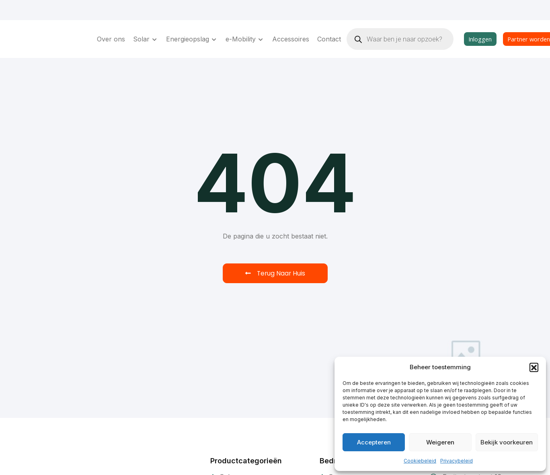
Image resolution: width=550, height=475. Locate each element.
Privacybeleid (456, 461)
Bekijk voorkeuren (506, 442)
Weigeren (440, 442)
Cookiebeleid (420, 461)
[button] (534, 367)
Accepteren (374, 442)
